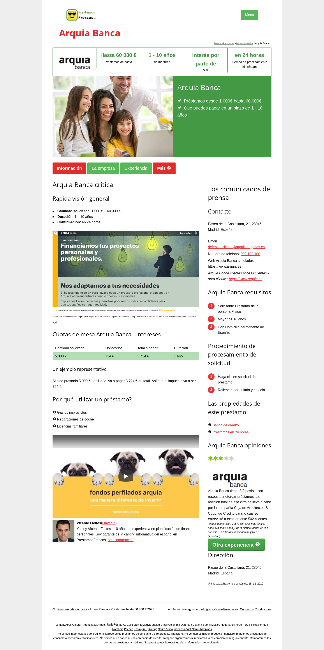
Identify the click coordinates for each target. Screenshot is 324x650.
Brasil (164, 624)
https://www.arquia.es (245, 279)
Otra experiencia (236, 545)
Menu (249, 15)
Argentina (87, 624)
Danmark (186, 624)
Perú (245, 624)
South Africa (165, 629)
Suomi (207, 624)
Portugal (263, 624)
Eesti (130, 624)
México (215, 624)
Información (69, 168)
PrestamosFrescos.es (72, 609)
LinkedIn (109, 523)
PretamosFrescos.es (224, 43)
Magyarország (151, 624)
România (117, 629)
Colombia (174, 624)
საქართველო (116, 624)
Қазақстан (140, 629)
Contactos (247, 609)
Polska (253, 624)
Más (164, 168)
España (197, 624)
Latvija (138, 624)
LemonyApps (63, 624)
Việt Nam (192, 629)
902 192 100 (250, 254)
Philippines (205, 629)
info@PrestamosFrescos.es (219, 609)
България (100, 624)
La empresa (103, 168)
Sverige (152, 629)
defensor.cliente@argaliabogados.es (236, 247)
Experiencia (136, 168)
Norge (238, 624)
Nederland (227, 624)
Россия (128, 629)
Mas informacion (120, 540)
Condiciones (263, 609)
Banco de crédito (244, 43)
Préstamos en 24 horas (230, 432)
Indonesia (180, 629)
